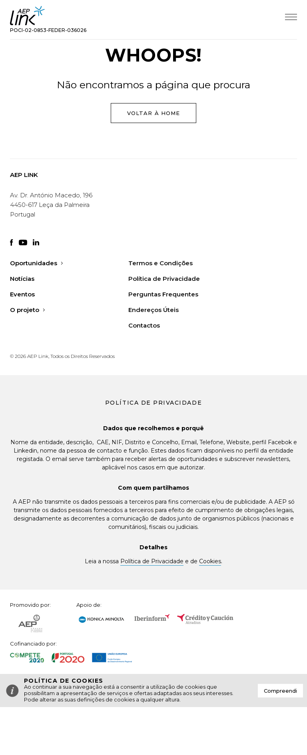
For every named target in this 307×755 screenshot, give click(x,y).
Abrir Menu (291, 17)
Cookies (210, 561)
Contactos (144, 325)
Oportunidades (36, 263)
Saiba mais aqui (208, 699)
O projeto (27, 310)
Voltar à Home (153, 113)
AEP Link (27, 15)
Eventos (22, 294)
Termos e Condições (160, 263)
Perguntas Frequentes (163, 294)
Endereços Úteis (153, 310)
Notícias (22, 278)
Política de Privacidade (164, 278)
